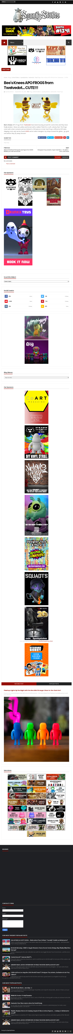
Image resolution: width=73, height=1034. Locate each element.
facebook (65, 157)
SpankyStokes (24, 77)
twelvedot (31, 77)
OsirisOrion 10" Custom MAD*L (21, 957)
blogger (57, 157)
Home (5, 77)
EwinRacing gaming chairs (46, 641)
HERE (27, 131)
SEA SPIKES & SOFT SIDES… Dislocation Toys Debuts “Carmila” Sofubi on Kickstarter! (39, 940)
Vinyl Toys (37, 77)
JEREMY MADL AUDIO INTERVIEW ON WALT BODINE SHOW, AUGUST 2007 (35, 965)
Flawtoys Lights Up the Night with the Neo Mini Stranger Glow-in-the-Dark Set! (32, 691)
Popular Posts (54, 684)
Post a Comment (10, 164)
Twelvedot (27, 125)
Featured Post (18, 684)
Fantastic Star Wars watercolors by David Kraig (26, 1003)
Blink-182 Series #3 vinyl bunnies (21, 996)
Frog (9, 77)
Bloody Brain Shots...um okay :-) (21, 988)
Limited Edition (16, 77)
